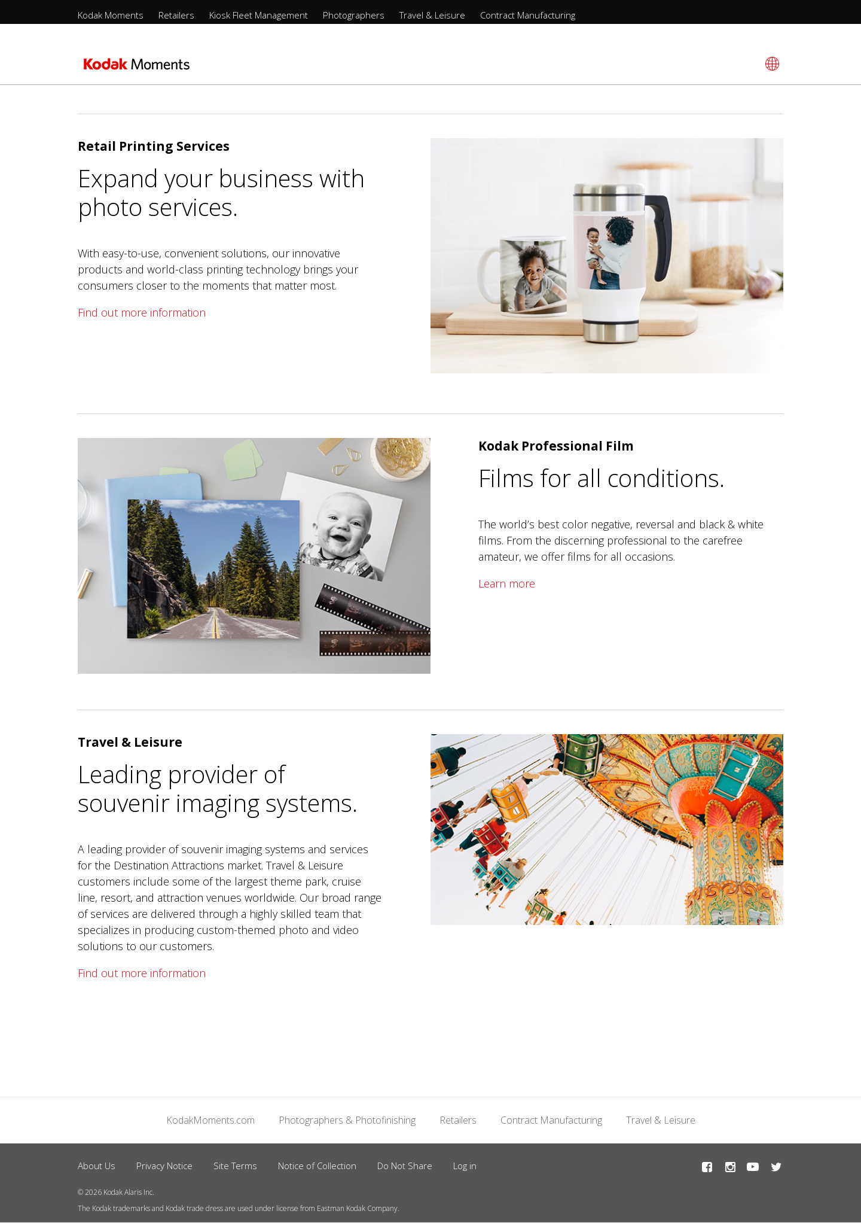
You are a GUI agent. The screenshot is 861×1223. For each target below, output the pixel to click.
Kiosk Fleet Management (258, 15)
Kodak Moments (111, 15)
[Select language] (770, 64)
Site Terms (235, 1166)
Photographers (353, 15)
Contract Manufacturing (527, 15)
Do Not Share (404, 1166)
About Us (96, 1166)
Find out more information (142, 312)
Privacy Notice (164, 1166)
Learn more (506, 583)
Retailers (176, 15)
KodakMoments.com (210, 1120)
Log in (465, 1166)
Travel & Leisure (432, 15)
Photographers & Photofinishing (347, 1120)
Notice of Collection (317, 1166)
